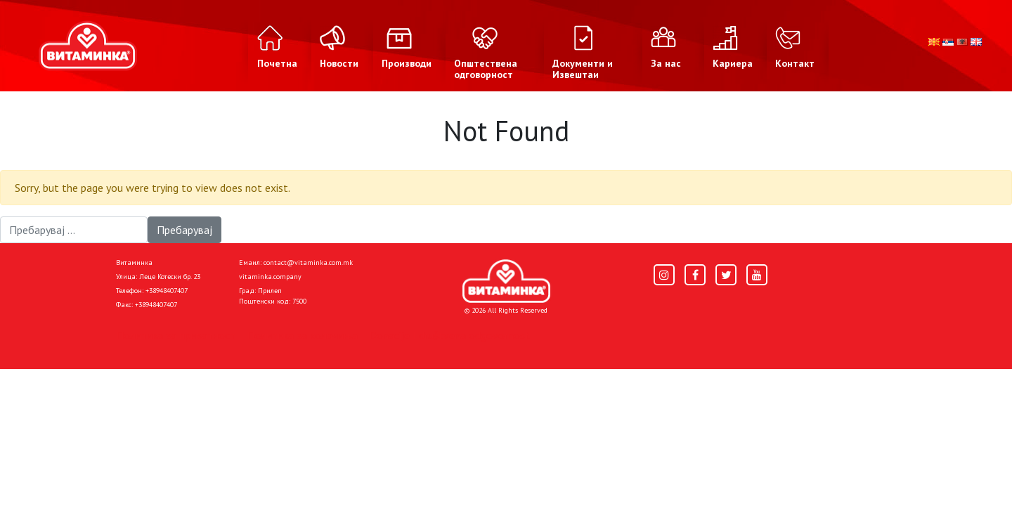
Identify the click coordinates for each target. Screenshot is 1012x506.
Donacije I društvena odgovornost (449, 335)
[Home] (506, 281)
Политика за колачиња (302, 335)
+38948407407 (166, 290)
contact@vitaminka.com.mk (308, 262)
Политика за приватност (175, 335)
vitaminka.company (270, 276)
